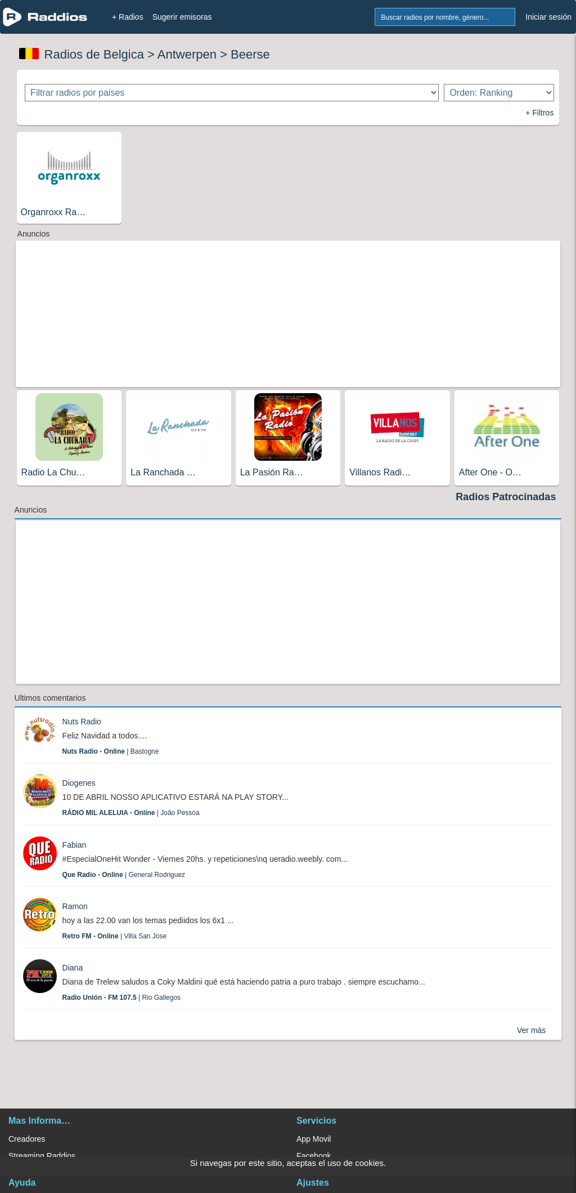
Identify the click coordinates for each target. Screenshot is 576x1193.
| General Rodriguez (124, 875)
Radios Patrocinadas (506, 496)
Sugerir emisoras (182, 16)
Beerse (250, 54)
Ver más (531, 1030)
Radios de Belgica (94, 54)
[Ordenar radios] (499, 92)
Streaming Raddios (41, 1155)
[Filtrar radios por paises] (232, 92)
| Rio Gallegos (121, 997)
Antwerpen (187, 54)
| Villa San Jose (114, 936)
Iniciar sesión (548, 16)
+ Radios (127, 16)
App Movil (313, 1138)
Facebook (313, 1155)
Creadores (26, 1138)
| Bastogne (110, 751)
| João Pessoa (131, 813)
